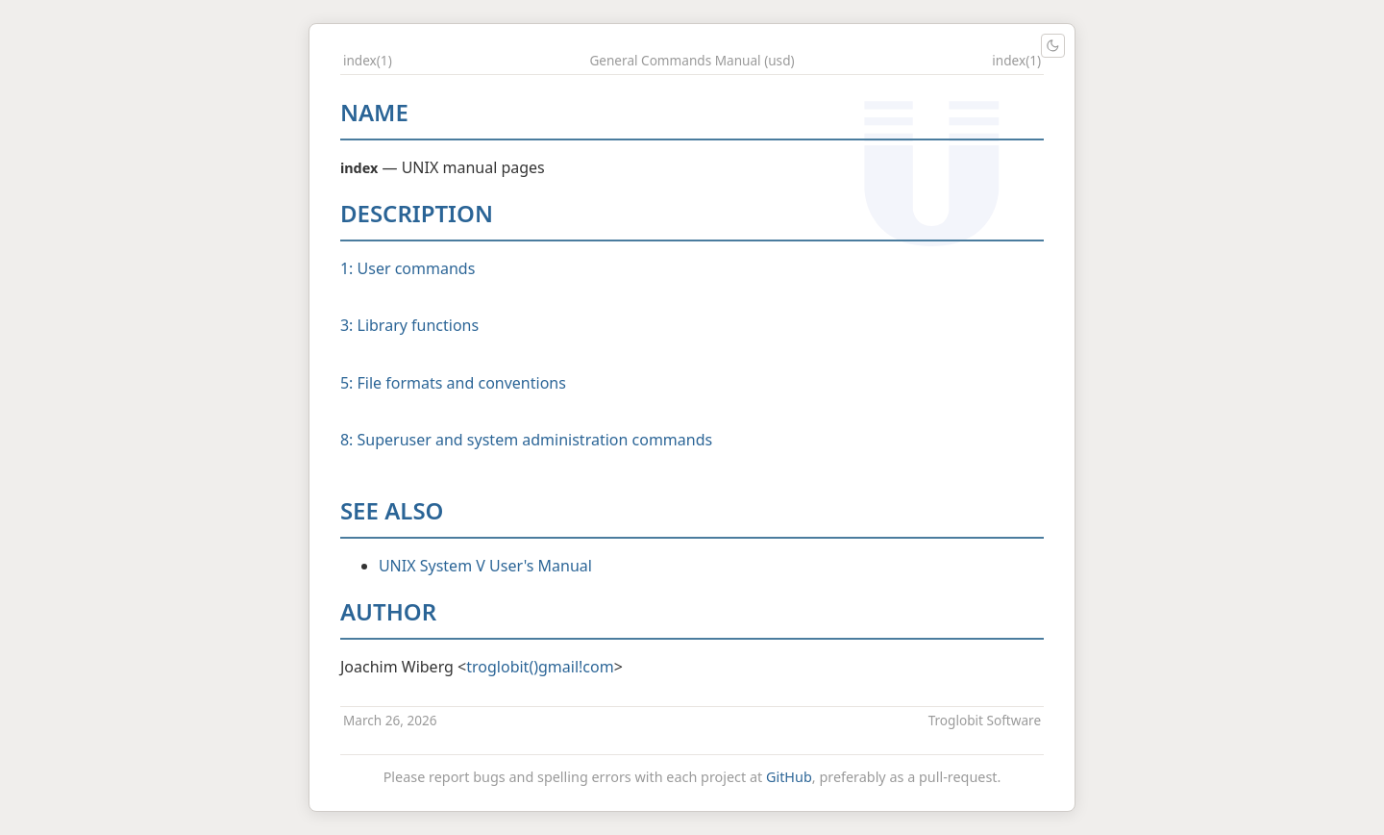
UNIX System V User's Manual (485, 565)
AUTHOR (388, 611)
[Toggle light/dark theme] (1053, 46)
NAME (374, 112)
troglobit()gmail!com (539, 666)
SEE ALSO (392, 510)
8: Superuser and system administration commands (526, 439)
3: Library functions (409, 325)
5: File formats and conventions (453, 382)
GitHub (789, 777)
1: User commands (407, 268)
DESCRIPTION (416, 213)
